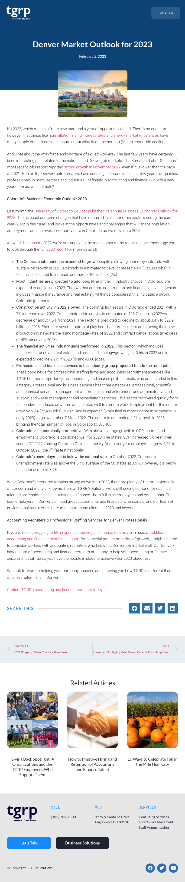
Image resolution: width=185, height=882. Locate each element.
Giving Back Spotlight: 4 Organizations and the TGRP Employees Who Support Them (32, 766)
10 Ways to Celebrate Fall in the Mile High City (152, 761)
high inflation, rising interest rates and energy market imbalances (104, 135)
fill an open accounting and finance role (88, 532)
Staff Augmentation (154, 827)
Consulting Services (154, 817)
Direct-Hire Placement (156, 822)
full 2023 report (53, 249)
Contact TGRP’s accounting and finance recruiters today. (55, 589)
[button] (134, 608)
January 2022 (40, 242)
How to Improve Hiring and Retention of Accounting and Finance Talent (92, 764)
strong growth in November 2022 (91, 167)
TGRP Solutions (41, 868)
